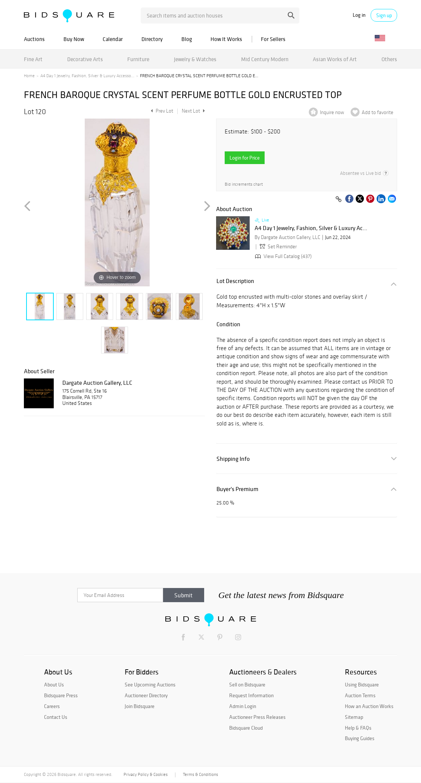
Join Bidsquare (140, 706)
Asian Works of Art (335, 59)
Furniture (138, 59)
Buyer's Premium (237, 489)
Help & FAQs (358, 727)
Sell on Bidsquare (247, 684)
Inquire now (332, 112)
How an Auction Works (369, 706)
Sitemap (354, 717)
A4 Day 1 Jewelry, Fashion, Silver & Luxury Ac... (311, 228)
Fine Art (33, 59)
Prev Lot (161, 111)
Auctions (34, 39)
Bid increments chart (244, 184)
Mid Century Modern (265, 59)
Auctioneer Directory (146, 695)
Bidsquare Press (61, 695)
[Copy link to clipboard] (338, 199)
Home (29, 75)
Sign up (384, 15)
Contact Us (55, 717)
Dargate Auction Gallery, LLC (97, 382)
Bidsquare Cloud (246, 727)
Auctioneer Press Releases (257, 717)
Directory (152, 39)
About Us (54, 684)
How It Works (226, 39)
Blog (186, 39)
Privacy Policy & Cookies (146, 774)
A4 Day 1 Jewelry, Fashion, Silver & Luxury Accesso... (87, 75)
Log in (359, 15)
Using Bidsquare (362, 684)
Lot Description (235, 280)
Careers (52, 706)
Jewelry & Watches (195, 59)
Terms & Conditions (200, 774)
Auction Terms (360, 695)
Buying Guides (359, 738)
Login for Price (245, 157)
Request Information (251, 695)
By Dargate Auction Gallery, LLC (287, 237)
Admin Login (242, 706)
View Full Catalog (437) (282, 256)
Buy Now (73, 39)
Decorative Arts (85, 59)
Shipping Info (233, 458)
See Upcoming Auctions (150, 684)
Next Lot (193, 111)
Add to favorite (377, 112)
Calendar (113, 39)
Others (389, 59)
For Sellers (273, 39)
